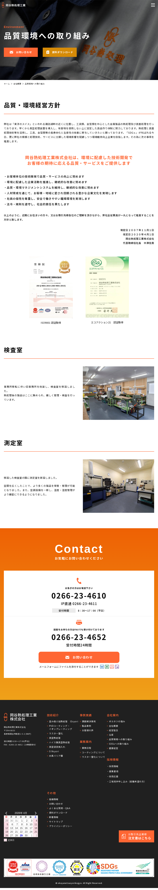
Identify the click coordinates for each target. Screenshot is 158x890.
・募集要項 (112, 771)
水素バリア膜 (56, 755)
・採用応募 (112, 776)
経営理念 (113, 730)
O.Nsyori (54, 751)
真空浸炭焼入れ (57, 746)
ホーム (7, 83)
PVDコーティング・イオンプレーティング (60, 727)
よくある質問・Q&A (59, 808)
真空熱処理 (55, 737)
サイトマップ (56, 821)
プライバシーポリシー (60, 826)
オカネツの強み (117, 721)
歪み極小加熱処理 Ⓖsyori (63, 721)
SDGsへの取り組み (119, 743)
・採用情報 (112, 766)
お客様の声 (88, 730)
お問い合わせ (56, 803)
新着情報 (53, 817)
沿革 (111, 734)
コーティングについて (93, 752)
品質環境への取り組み (120, 739)
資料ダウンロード (58, 812)
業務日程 (86, 747)
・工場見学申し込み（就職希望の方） (126, 781)
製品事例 (86, 725)
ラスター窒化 (56, 733)
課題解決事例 (89, 721)
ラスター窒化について (93, 756)
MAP (28, 733)
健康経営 (113, 748)
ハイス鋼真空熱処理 (59, 742)
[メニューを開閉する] (153, 5)
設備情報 (53, 799)
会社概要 (17, 83)
